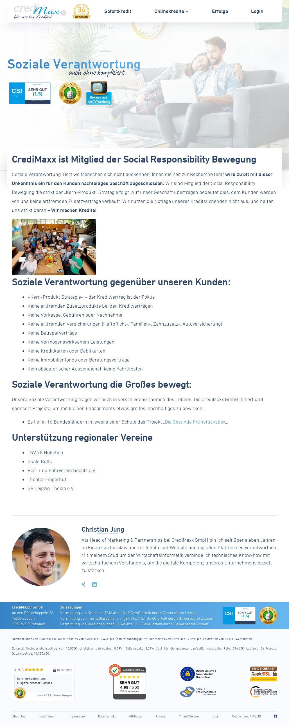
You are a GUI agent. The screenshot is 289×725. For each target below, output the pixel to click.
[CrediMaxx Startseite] (41, 11)
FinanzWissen (189, 716)
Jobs (215, 716)
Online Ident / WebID (246, 716)
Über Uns (18, 716)
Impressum (77, 716)
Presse (160, 716)
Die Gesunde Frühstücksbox (195, 422)
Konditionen (47, 716)
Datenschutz (107, 716)
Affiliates (135, 716)
